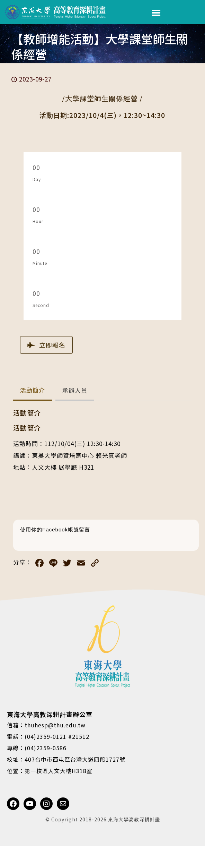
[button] (32, 391)
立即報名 (46, 344)
